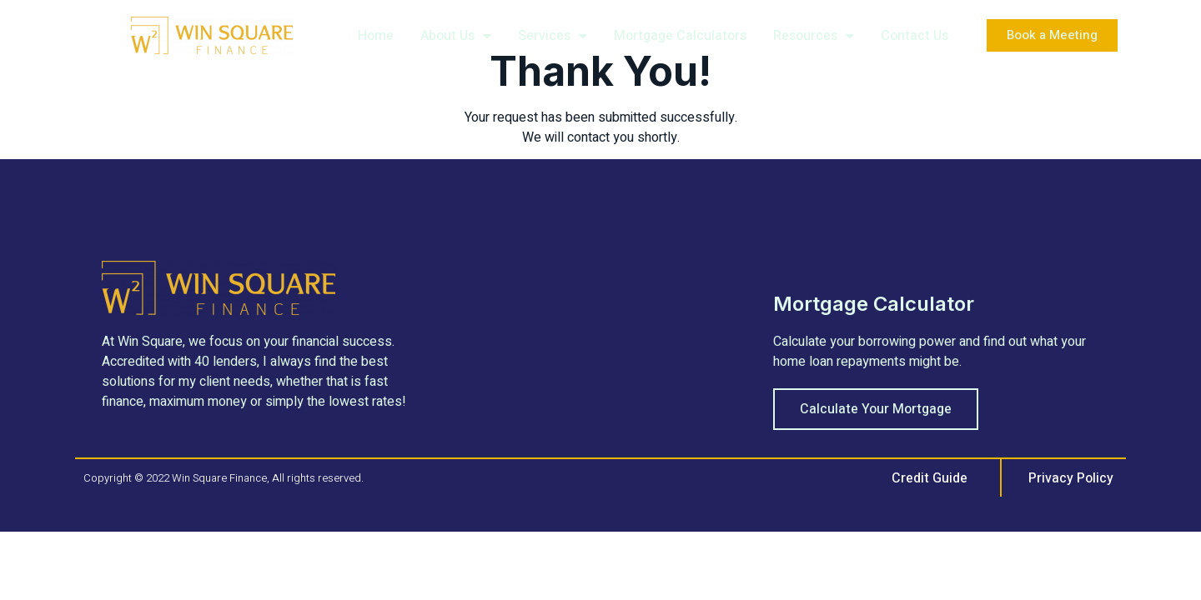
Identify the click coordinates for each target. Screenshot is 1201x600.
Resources (813, 36)
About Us (455, 36)
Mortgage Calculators (680, 36)
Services (552, 36)
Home (376, 36)
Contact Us (914, 36)
